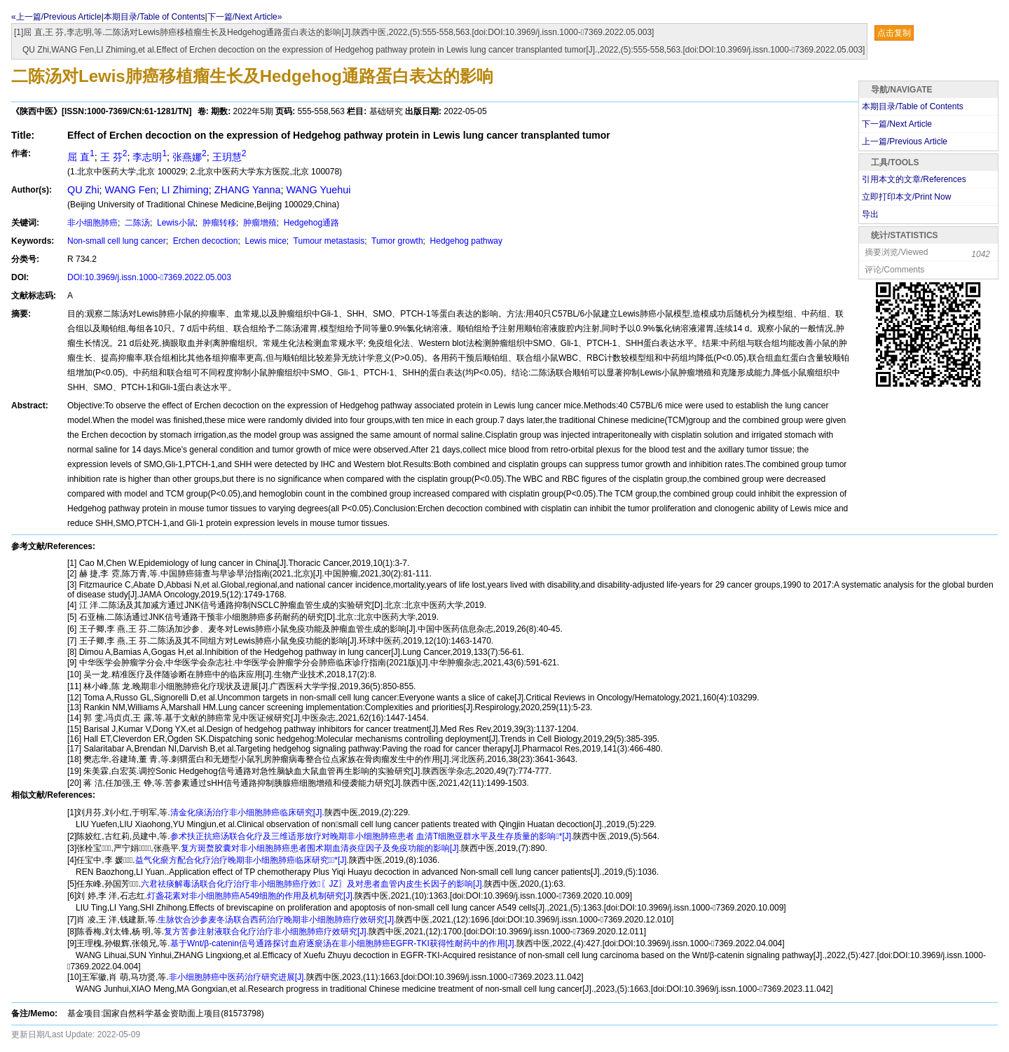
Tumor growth (396, 241)
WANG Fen (130, 189)
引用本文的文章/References (914, 179)
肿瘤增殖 (258, 223)
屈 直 (81, 156)
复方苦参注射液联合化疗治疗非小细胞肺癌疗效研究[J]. (266, 931)
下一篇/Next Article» (244, 17)
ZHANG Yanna (247, 189)
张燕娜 (189, 156)
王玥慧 (229, 156)
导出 (870, 214)
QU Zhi (83, 189)
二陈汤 (136, 223)
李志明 (149, 156)
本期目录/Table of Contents (154, 17)
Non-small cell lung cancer (116, 241)
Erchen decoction (204, 241)
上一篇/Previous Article (904, 141)
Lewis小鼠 (175, 223)
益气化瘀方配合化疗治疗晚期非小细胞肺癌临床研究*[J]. (242, 860)
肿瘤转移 (217, 223)
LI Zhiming (185, 189)
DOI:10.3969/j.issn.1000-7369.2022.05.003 (149, 277)
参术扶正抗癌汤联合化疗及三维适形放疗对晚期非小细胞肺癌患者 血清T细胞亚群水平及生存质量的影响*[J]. (372, 836)
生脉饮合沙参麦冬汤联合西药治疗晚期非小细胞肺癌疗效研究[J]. (277, 920)
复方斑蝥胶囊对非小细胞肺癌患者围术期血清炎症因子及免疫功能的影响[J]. (321, 848)
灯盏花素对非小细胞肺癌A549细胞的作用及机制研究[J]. (251, 896)
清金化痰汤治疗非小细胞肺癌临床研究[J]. (247, 812)
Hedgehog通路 (310, 223)
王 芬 (114, 156)
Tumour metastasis (328, 241)
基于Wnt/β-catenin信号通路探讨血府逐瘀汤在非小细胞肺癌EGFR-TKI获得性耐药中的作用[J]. (343, 943)
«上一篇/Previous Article (56, 17)
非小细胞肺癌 (92, 223)
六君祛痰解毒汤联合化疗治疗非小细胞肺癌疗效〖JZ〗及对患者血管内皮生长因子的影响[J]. (312, 884)
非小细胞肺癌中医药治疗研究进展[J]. (237, 977)
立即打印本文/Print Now (906, 197)
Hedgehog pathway (464, 241)
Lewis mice (264, 241)
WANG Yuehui (318, 189)
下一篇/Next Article (897, 124)
